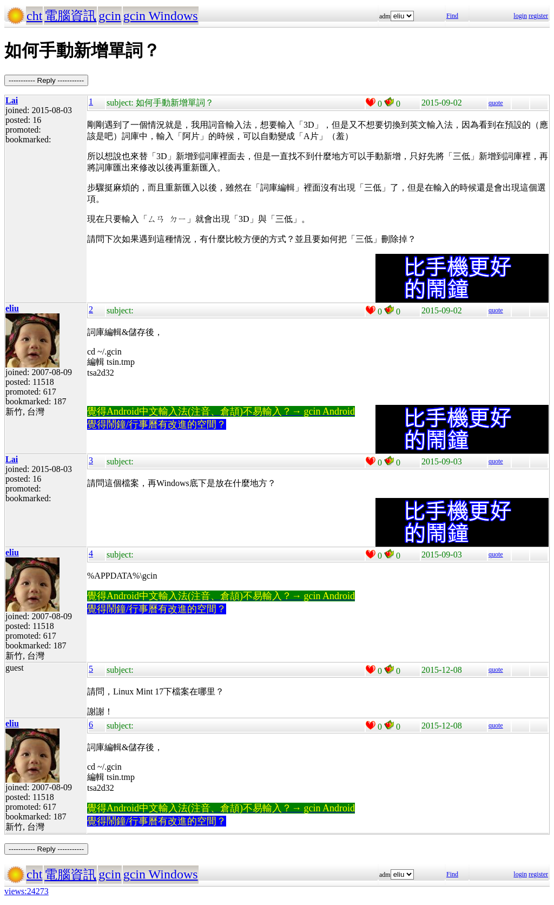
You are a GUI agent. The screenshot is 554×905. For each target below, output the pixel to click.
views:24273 (26, 891)
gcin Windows (160, 16)
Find (452, 15)
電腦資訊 (70, 16)
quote (496, 103)
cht (34, 16)
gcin (109, 16)
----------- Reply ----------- (46, 80)
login (520, 15)
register (538, 15)
